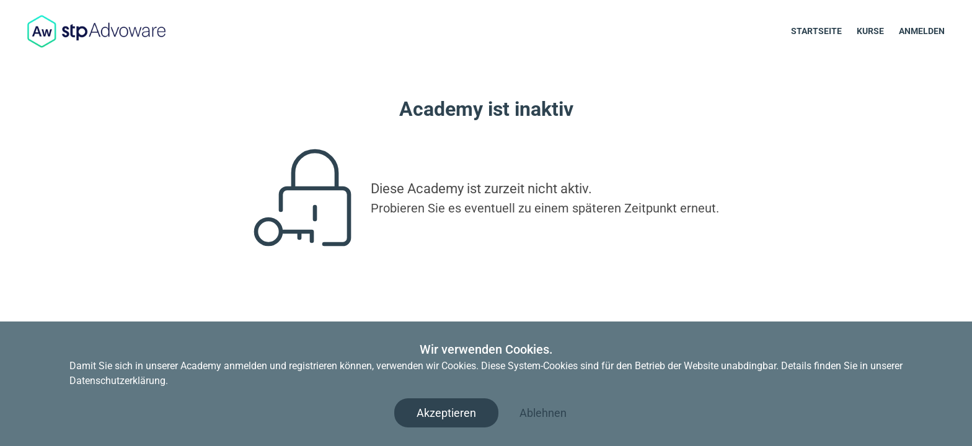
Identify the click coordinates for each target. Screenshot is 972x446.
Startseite (816, 31)
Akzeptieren (446, 412)
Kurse (870, 31)
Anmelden (922, 31)
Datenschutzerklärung (117, 381)
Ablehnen (543, 412)
